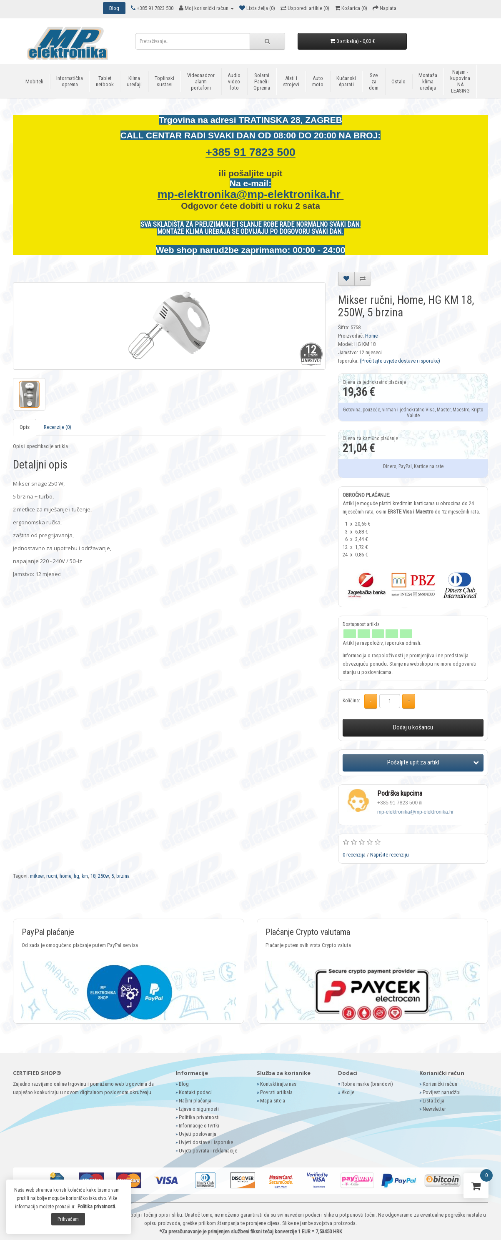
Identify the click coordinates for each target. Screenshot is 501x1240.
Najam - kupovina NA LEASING (460, 81)
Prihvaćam (68, 1219)
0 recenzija (354, 855)
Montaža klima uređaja (427, 81)
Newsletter (434, 1109)
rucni (51, 876)
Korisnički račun (440, 1084)
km (85, 876)
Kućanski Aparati (346, 81)
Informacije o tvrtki (199, 1125)
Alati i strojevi (291, 81)
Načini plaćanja (195, 1100)
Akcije (347, 1092)
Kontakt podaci (195, 1092)
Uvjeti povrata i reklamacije (208, 1150)
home (65, 876)
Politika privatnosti (199, 1117)
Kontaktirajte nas (278, 1084)
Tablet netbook (105, 81)
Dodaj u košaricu (413, 727)
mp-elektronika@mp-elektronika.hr (251, 194)
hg (76, 876)
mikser (37, 876)
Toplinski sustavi (164, 81)
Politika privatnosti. (97, 1207)
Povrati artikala (276, 1092)
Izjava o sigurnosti (199, 1109)
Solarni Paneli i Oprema (261, 81)
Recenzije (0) (57, 427)
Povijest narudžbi (442, 1092)
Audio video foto (234, 81)
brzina (123, 876)
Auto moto (317, 81)
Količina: (351, 701)
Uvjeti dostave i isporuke (206, 1142)
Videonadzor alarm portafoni (201, 81)
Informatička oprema (69, 81)
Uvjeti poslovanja (197, 1134)
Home (371, 336)
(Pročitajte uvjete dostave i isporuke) (400, 361)
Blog (184, 1084)
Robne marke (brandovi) (367, 1084)
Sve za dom (373, 81)
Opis (25, 427)
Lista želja (433, 1100)
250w (103, 876)
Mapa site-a (272, 1100)
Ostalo (398, 81)
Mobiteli (34, 81)
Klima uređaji (134, 81)
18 (92, 876)
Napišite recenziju (389, 855)
